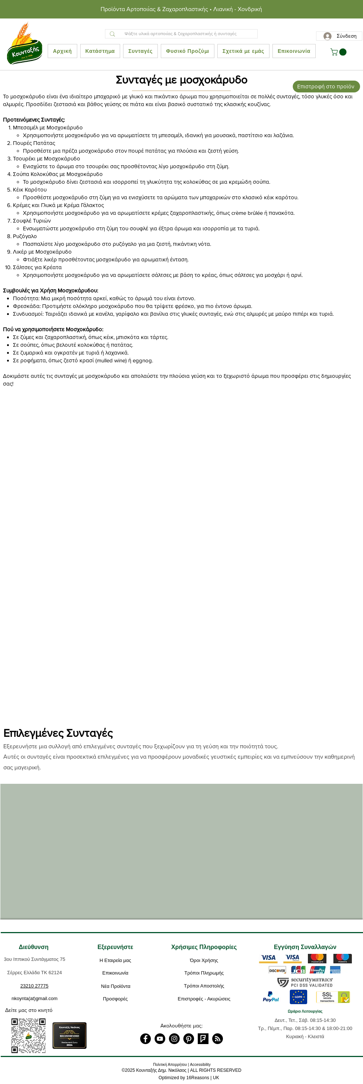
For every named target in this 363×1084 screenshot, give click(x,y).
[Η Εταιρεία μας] (115, 960)
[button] (339, 52)
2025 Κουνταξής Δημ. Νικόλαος (155, 1070)
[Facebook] (145, 1038)
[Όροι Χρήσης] (204, 960)
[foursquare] (203, 1038)
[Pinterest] (188, 1038)
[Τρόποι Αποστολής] (204, 986)
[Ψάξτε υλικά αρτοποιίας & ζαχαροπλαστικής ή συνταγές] (180, 34)
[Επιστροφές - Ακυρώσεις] (204, 999)
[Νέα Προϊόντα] (115, 986)
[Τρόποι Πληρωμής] (204, 973)
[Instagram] (174, 1038)
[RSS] (217, 1038)
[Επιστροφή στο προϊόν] (326, 86)
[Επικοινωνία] (115, 973)
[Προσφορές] (115, 999)
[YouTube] (160, 1038)
